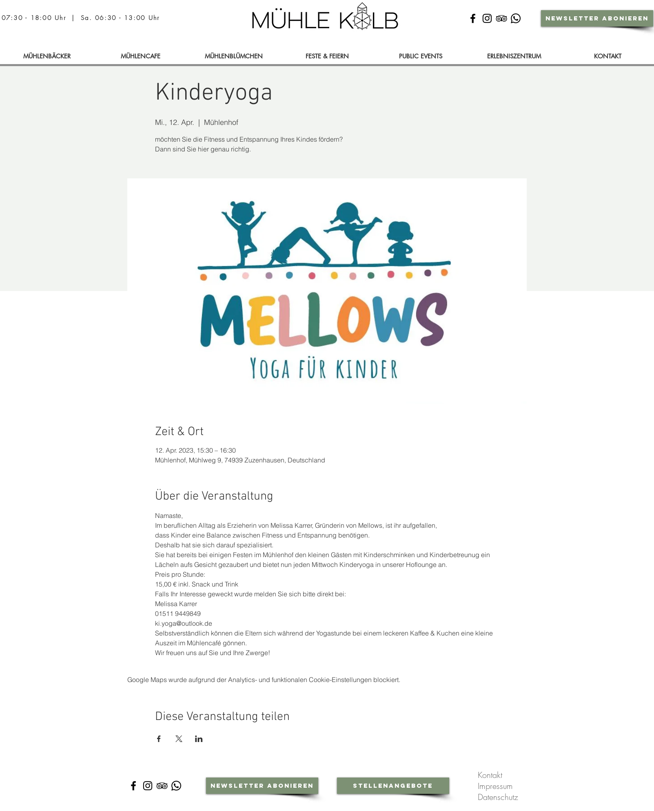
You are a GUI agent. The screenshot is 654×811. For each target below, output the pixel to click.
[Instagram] (148, 786)
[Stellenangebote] (393, 786)
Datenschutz (499, 796)
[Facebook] (133, 786)
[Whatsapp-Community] (516, 18)
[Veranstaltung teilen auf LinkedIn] (199, 738)
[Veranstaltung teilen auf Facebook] (159, 738)
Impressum (496, 785)
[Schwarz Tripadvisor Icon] (501, 18)
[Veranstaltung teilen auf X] (179, 738)
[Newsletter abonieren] (597, 18)
